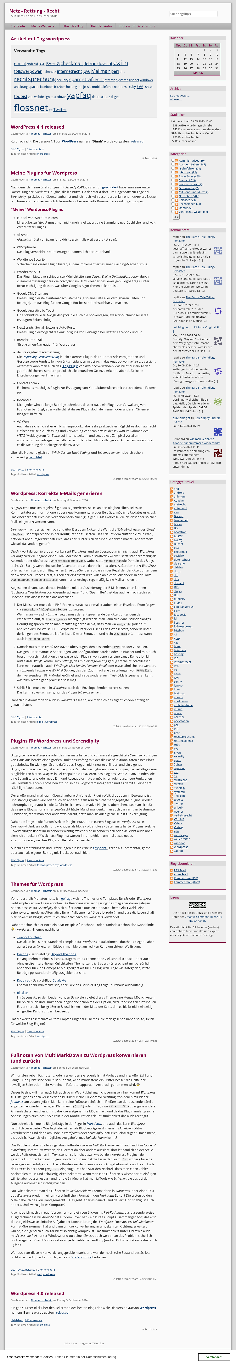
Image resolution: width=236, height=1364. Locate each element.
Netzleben (17, 1317)
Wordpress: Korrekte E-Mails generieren (57, 493)
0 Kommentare (35, 149)
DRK (176, 587)
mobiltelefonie (102, 87)
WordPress (70, 141)
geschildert (110, 187)
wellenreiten (182, 839)
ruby (132, 87)
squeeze (179, 768)
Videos (178, 823)
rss (126, 87)
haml (177, 646)
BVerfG (53, 63)
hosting (71, 87)
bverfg (178, 540)
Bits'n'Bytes (17, 149)
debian (90, 63)
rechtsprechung (35, 79)
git (51, 110)
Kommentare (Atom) (187, 882)
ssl (151, 87)
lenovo (178, 685)
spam (75, 79)
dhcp (177, 571)
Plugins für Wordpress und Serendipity (55, 739)
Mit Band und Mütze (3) (194, 192)
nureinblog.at (181, 418)
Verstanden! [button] (214, 1357)
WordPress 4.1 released (37, 127)
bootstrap (180, 532)
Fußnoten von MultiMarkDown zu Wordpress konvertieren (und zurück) (78, 1056)
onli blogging (181, 327)
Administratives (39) (192, 160)
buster (178, 536)
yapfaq (79, 95)
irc (175, 669)
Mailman (100, 71)
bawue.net (181, 520)
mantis (178, 697)
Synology (179, 788)
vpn (30, 97)
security (62, 80)
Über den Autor (101, 26)
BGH (42, 64)
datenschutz (101, 97)
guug (177, 638)
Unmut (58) (186, 208)
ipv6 (86, 71)
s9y (140, 86)
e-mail (20, 63)
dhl (176, 575)
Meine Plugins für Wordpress (44, 173)
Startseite (18, 26)
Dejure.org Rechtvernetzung (41, 357)
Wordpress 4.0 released (37, 1291)
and (176, 489)
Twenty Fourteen (29, 935)
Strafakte (59, 978)
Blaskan (22, 991)
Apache (179, 500)
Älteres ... (176, 99)
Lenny (178, 681)
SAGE (177, 752)
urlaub (178, 807)
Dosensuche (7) (189, 188)
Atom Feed (181, 874)
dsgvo (115, 97)
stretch (110, 80)
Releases (30, 1267)
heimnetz (49, 72)
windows (146, 80)
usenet (134, 80)
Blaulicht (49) (187, 180)
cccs (176, 547)
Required (23, 978)
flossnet (31, 107)
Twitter (59, 109)
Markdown (94, 1121)
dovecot (104, 63)
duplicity (179, 599)
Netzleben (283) (189, 196)
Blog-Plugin (70, 366)
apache (34, 87)
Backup (178, 516)
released (137, 141)
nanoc (118, 87)
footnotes (17, 1100)
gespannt (100, 846)
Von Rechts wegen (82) (193, 212)
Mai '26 (198, 73)
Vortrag (178, 827)
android (32, 64)
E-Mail (178, 603)
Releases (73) (187, 200)
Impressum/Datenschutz (137, 26)
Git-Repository (81, 1255)
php (122, 72)
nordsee (179, 717)
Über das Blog (73, 26)
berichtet (35, 457)
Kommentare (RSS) (186, 878)
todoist (20, 96)
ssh (146, 87)
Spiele (178, 764)
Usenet (178, 811)
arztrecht (180, 504)
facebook (46, 87)
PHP (176, 729)
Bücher (178, 544)
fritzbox (59, 87)
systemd (122, 80)
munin (178, 709)
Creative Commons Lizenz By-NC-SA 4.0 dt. (204, 918)
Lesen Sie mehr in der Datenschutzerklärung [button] (85, 1357)
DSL (176, 595)
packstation (181, 721)
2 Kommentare (35, 858)
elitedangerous (184, 607)
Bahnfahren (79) (190, 168)
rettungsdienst (183, 741)
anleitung (21, 87)
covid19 (179, 555)
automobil (180, 508)
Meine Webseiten (43, 26)
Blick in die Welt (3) (191, 184)
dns (176, 579)
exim (120, 62)
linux (177, 689)
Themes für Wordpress (37, 882)
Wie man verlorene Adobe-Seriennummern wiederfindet (196, 441)
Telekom (179, 796)
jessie (87, 87)
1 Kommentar (34, 715)
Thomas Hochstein (41, 133)
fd (175, 618)
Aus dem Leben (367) (192, 164)
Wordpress (43, 153)
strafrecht (93, 79)
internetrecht (69, 71)
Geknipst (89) (188, 172)
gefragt (66, 896)
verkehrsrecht (183, 815)
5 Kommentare (35, 469)
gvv (176, 642)
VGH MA (179, 819)
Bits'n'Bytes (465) (189, 176)
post (177, 733)
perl (115, 71)
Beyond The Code (63, 952)
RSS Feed (180, 870)
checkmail (71, 63)
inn (80, 87)
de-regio (179, 563)
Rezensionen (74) (190, 204)
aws (176, 512)
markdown (58, 97)
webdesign (42, 97)
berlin (178, 524)
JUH (176, 677)
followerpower (28, 71)
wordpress (43, 474)
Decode (22, 952)
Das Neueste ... (180, 95)
